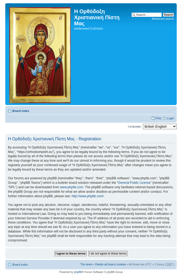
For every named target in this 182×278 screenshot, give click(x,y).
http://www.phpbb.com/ (87, 196)
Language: (135, 126)
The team (86, 264)
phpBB (78, 272)
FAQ (158, 118)
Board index (20, 110)
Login (170, 118)
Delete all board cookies (110, 264)
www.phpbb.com (71, 187)
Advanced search (163, 18)
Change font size (170, 109)
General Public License (134, 183)
